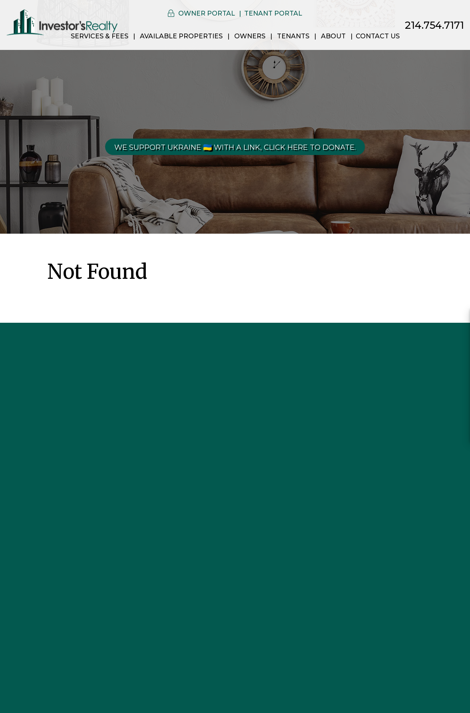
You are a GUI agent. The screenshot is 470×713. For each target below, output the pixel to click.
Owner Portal (206, 13)
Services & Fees (99, 36)
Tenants (293, 36)
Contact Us (378, 36)
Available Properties (181, 36)
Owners (249, 36)
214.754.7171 (434, 25)
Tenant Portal (273, 13)
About (333, 36)
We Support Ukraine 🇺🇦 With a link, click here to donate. (235, 147)
